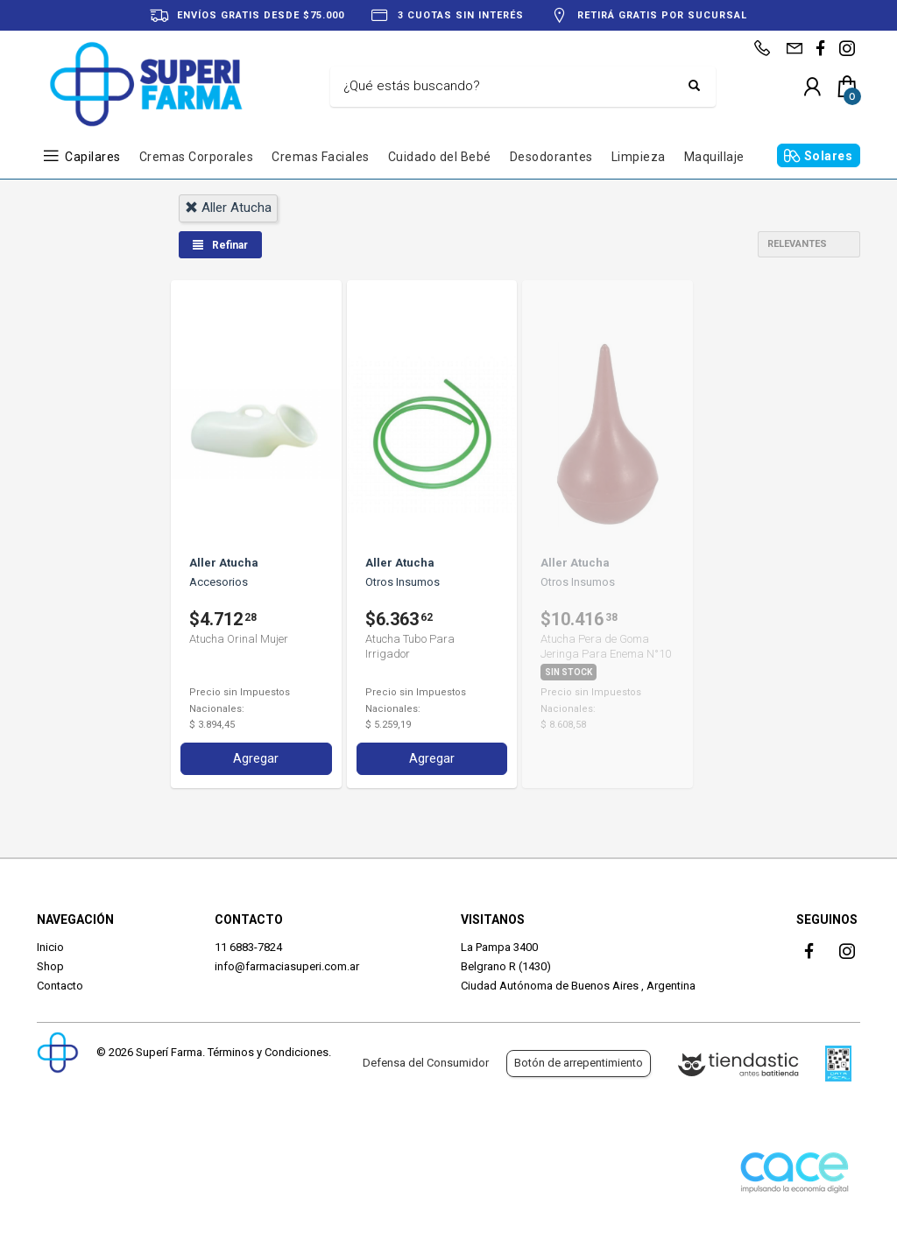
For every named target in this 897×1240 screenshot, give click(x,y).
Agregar (256, 758)
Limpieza (638, 157)
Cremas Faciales (321, 157)
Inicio (50, 947)
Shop (50, 966)
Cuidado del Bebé (439, 157)
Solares (828, 156)
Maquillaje (714, 157)
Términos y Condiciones (268, 1052)
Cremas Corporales (196, 157)
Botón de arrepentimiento (578, 1062)
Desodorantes (551, 157)
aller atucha (228, 207)
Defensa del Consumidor (426, 1062)
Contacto (60, 985)
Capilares (93, 157)
